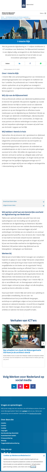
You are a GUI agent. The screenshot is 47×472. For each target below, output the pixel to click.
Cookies (3, 428)
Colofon (3, 423)
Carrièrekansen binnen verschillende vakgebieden (17, 17)
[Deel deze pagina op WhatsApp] (40, 63)
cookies (33, 467)
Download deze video (10, 201)
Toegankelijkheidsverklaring (10, 443)
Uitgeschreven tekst (9, 205)
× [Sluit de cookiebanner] (44, 455)
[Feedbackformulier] (35, 413)
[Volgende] (43, 343)
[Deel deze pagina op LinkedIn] (19, 63)
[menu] (43, 13)
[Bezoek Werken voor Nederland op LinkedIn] (1, 452)
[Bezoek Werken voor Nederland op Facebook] (10, 452)
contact (24, 411)
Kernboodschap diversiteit (9, 433)
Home (2, 17)
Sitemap (3, 440)
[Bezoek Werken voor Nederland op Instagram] (4, 452)
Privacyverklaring (6, 438)
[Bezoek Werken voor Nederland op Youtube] (7, 452)
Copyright (4, 430)
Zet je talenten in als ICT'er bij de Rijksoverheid (11, 18)
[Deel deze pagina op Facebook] (30, 63)
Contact (3, 425)
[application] (23, 183)
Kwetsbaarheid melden (8, 435)
